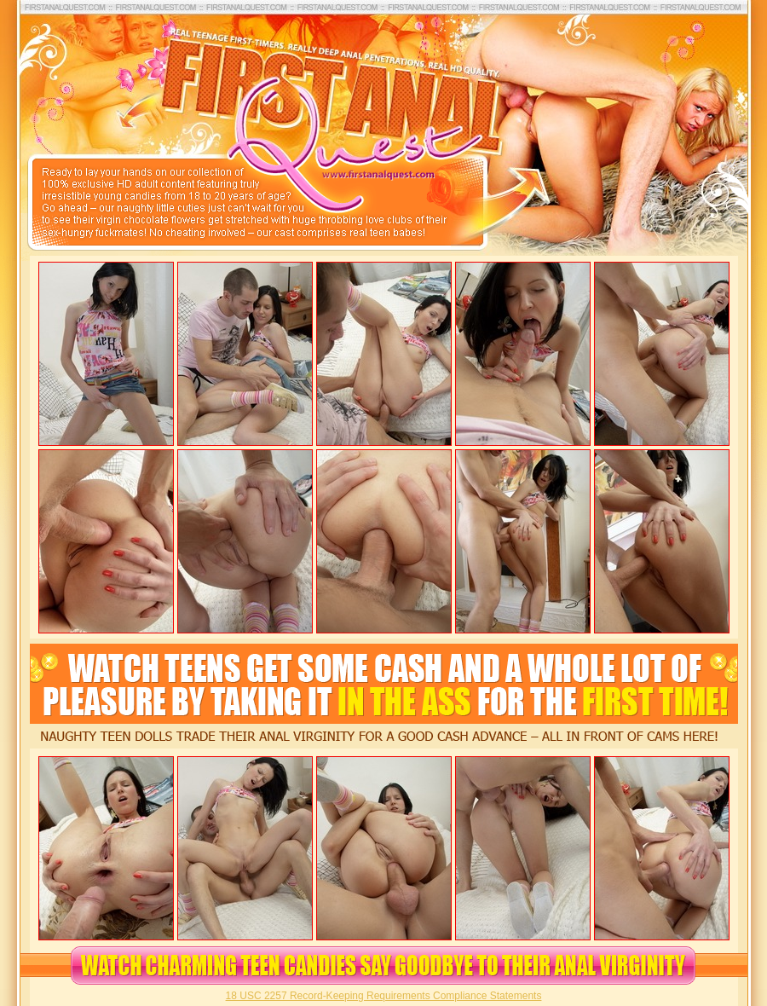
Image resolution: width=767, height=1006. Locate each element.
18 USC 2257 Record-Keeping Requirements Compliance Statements (384, 996)
